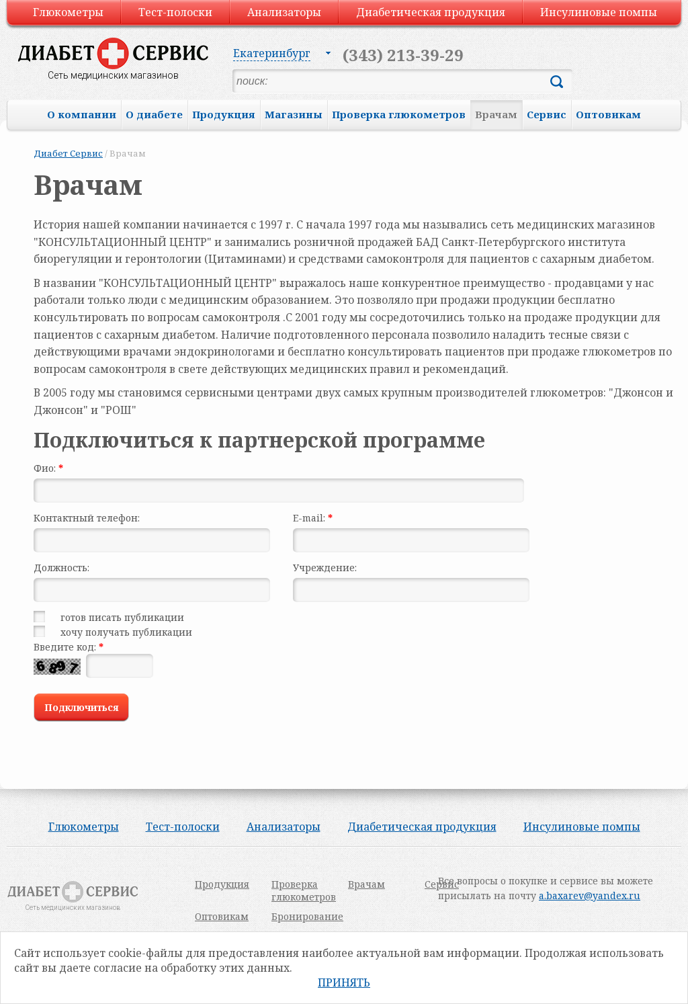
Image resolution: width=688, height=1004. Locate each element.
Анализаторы (284, 12)
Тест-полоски (175, 12)
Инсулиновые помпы (598, 12)
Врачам (496, 114)
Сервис (546, 114)
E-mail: (313, 517)
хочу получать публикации (126, 632)
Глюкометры (68, 12)
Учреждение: (325, 567)
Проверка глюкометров (399, 114)
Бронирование (307, 916)
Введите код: (68, 646)
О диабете (154, 114)
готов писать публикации (122, 617)
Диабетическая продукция (430, 12)
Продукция (223, 114)
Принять (344, 982)
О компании (81, 114)
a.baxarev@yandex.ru (589, 895)
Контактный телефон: (87, 517)
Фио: (48, 468)
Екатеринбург (271, 53)
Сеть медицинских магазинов (113, 75)
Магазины (293, 114)
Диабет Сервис (68, 153)
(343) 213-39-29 (403, 55)
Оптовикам (608, 114)
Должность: (61, 567)
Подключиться (81, 707)
